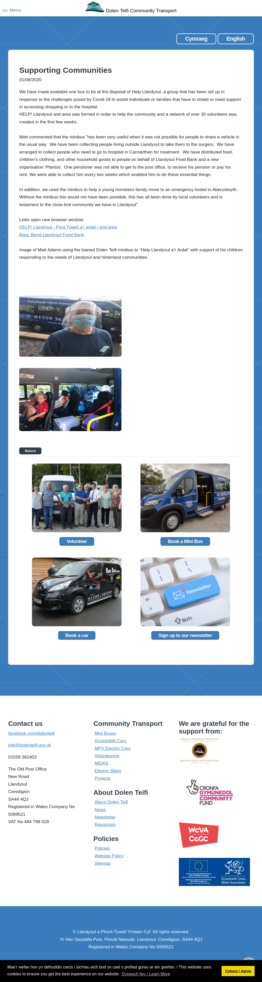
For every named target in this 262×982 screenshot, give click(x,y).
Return (30, 451)
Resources (105, 824)
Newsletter (105, 817)
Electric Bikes (108, 770)
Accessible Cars (110, 740)
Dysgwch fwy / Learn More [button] (146, 974)
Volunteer (77, 541)
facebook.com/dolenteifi (31, 733)
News (100, 809)
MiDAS (101, 763)
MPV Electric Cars (113, 748)
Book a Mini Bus (185, 541)
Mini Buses (105, 733)
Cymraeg (196, 39)
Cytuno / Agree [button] (238, 971)
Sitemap (103, 863)
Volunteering (107, 755)
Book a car (76, 635)
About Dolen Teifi (111, 801)
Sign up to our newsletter (185, 635)
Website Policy (109, 855)
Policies (102, 848)
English (235, 39)
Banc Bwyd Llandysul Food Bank (51, 234)
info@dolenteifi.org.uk (29, 745)
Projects (103, 778)
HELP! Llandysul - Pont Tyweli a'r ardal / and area (68, 227)
